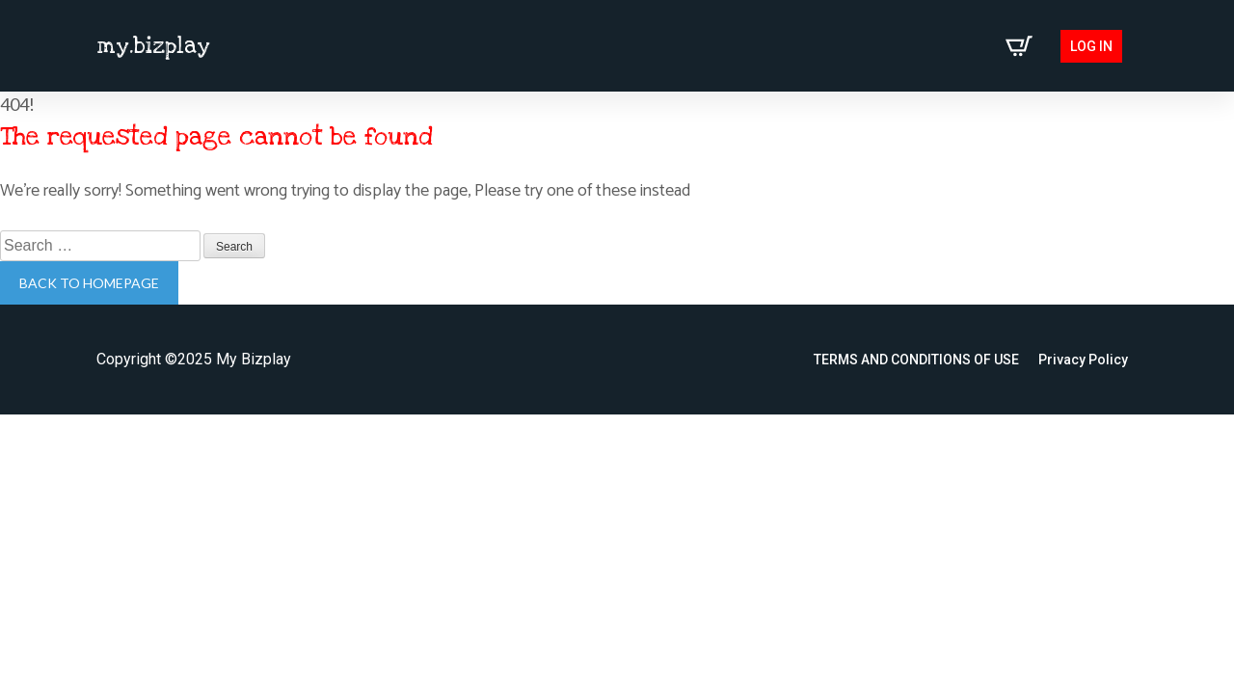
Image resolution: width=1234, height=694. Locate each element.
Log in (1091, 46)
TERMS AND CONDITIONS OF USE (916, 359)
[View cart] (1019, 46)
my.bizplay (153, 46)
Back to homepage (89, 283)
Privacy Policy (1083, 359)
